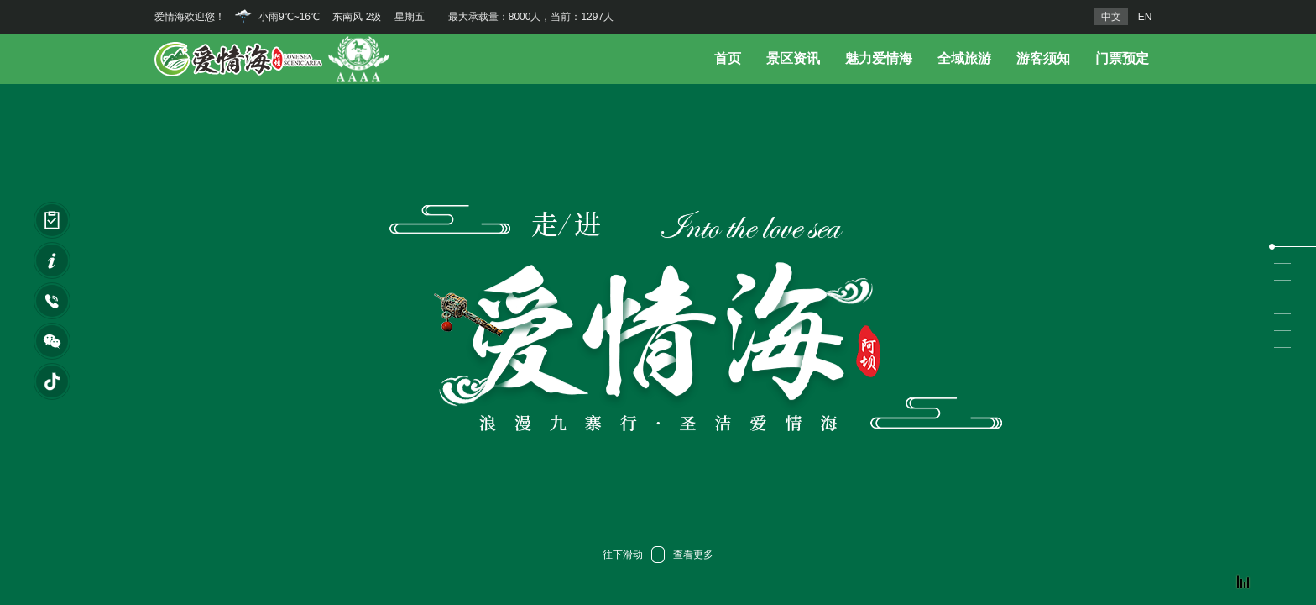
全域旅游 (964, 58)
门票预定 (1122, 58)
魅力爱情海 (878, 58)
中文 (1111, 17)
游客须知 (1043, 58)
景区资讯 (793, 58)
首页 (727, 58)
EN (1145, 17)
